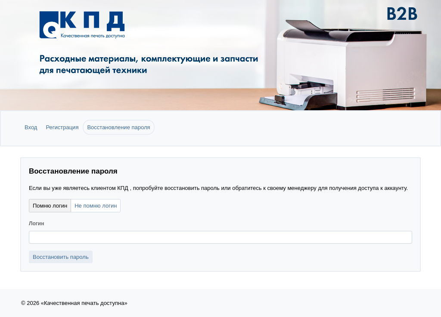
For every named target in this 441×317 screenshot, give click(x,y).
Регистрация (62, 127)
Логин (36, 224)
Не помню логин (96, 205)
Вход (31, 127)
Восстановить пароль (61, 257)
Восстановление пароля (118, 127)
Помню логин (50, 205)
